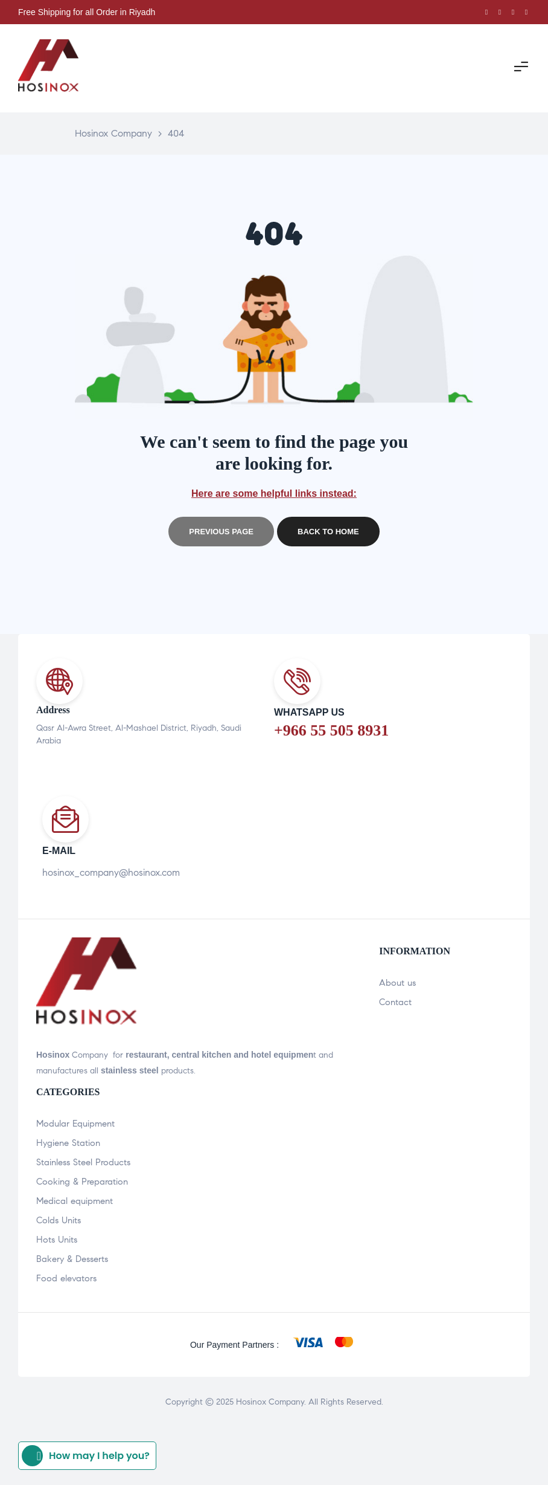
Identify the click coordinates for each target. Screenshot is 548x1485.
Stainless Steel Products (83, 1162)
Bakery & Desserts (72, 1259)
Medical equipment (74, 1200)
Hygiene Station (68, 1142)
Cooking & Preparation (82, 1181)
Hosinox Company (270, 1402)
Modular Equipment (75, 1123)
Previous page (221, 531)
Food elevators (66, 1278)
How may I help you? (86, 1455)
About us (397, 982)
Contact (395, 1002)
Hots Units (56, 1239)
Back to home (328, 531)
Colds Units (58, 1220)
